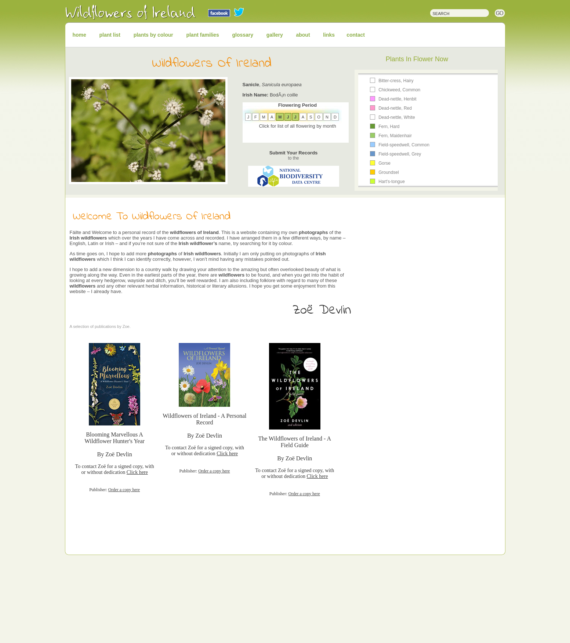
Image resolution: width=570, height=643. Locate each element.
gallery (274, 35)
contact (355, 35)
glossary (243, 35)
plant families (202, 35)
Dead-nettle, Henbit (397, 99)
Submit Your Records (293, 155)
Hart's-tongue (391, 181)
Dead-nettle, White (396, 117)
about (303, 35)
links (329, 35)
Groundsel (388, 172)
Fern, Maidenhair (395, 135)
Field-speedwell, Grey (399, 154)
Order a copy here (124, 489)
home (79, 35)
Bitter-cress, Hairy (395, 80)
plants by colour (153, 35)
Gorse (384, 163)
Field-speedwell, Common (403, 144)
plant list (109, 35)
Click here (137, 472)
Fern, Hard (388, 126)
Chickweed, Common (399, 89)
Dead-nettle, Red (395, 108)
